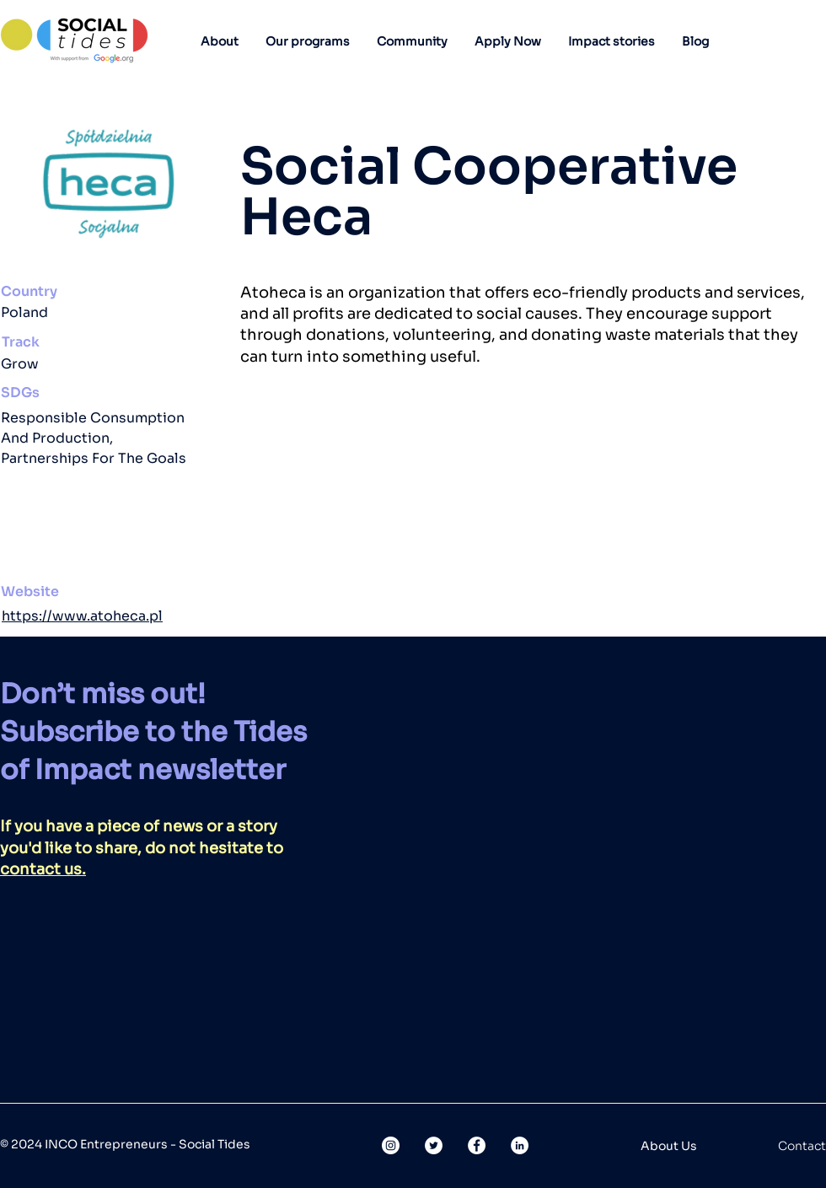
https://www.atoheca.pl (82, 616)
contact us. (43, 869)
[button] (219, 41)
